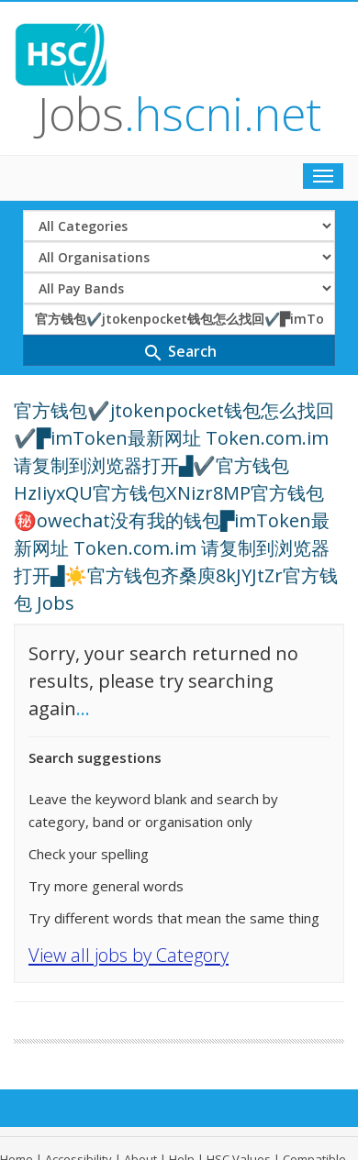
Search (179, 352)
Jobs (179, 114)
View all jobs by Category (128, 955)
